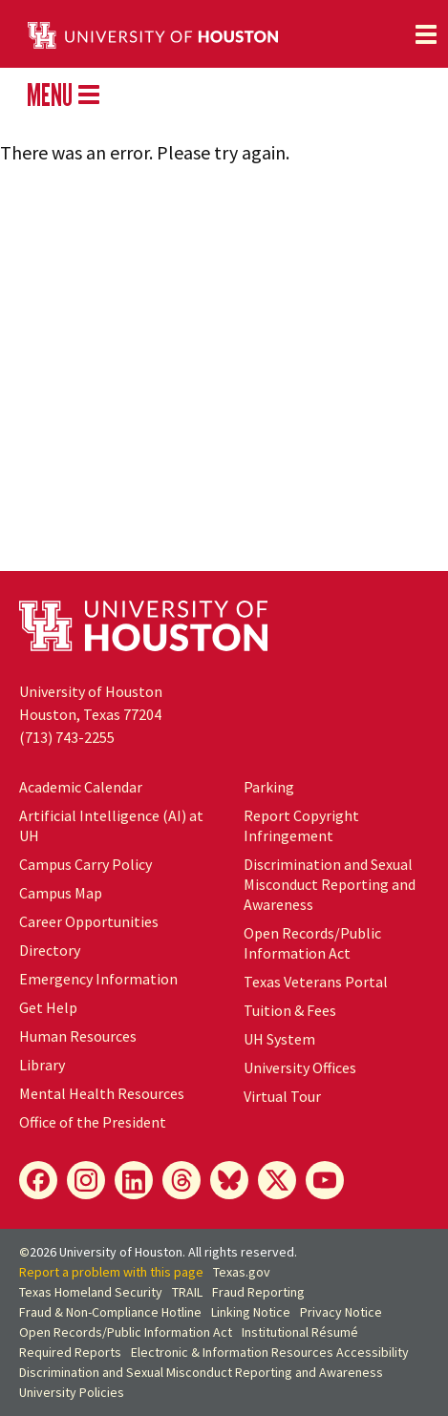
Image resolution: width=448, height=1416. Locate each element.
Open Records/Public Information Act (312, 942)
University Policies (71, 1392)
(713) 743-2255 (67, 737)
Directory (49, 950)
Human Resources (78, 1036)
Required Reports (70, 1352)
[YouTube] (325, 1180)
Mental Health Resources (101, 1093)
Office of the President (92, 1121)
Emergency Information (98, 978)
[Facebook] (38, 1180)
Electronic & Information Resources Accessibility (270, 1352)
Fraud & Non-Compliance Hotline (110, 1312)
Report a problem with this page (111, 1271)
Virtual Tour (282, 1096)
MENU (63, 94)
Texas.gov (241, 1271)
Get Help (48, 1007)
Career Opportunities (89, 921)
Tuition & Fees (290, 1010)
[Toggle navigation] (426, 34)
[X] (277, 1180)
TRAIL (187, 1291)
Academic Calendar (80, 786)
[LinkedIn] (134, 1180)
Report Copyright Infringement (301, 825)
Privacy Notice (341, 1312)
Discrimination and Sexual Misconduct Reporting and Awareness (330, 884)
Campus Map (60, 892)
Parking (269, 786)
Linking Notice (250, 1312)
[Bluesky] (229, 1180)
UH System (279, 1038)
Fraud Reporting (258, 1291)
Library (42, 1064)
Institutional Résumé (300, 1332)
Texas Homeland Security (90, 1291)
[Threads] (181, 1180)
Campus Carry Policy (85, 864)
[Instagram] (86, 1180)
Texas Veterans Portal (316, 981)
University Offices (300, 1067)
